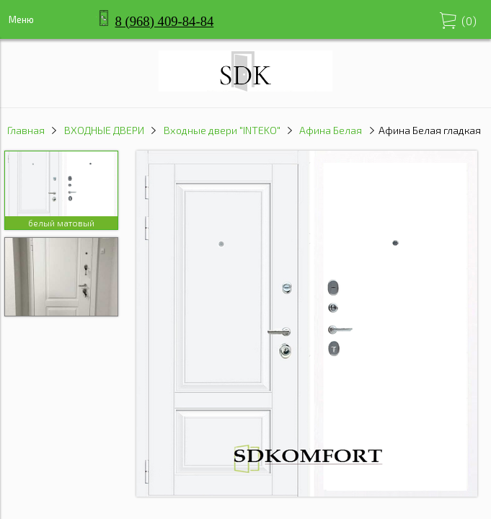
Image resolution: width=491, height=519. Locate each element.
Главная (26, 130)
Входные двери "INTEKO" (222, 130)
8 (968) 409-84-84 (164, 21)
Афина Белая (330, 130)
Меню (21, 19)
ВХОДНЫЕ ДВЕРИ (104, 130)
